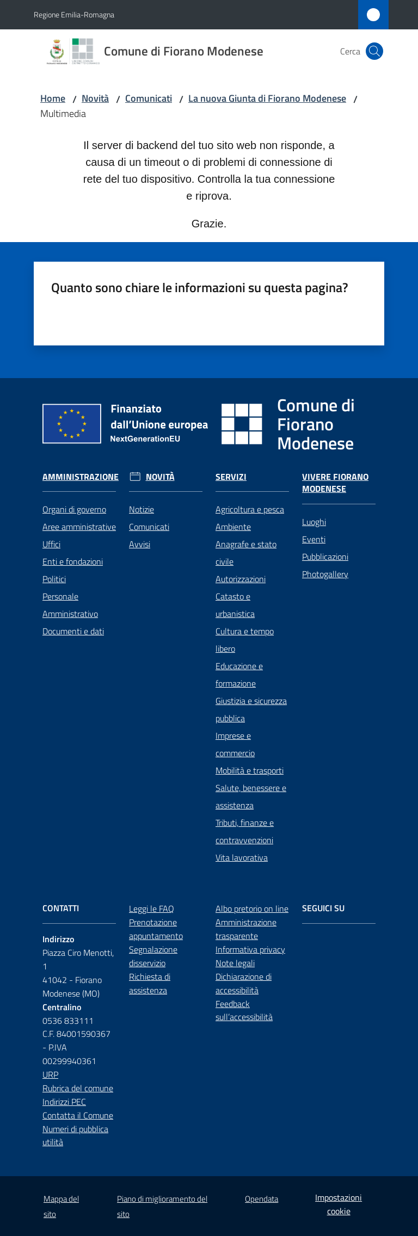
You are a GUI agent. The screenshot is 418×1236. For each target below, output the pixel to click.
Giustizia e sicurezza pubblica (251, 709)
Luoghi (314, 521)
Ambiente (233, 526)
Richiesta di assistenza (149, 983)
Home (52, 98)
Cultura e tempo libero (245, 640)
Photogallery (325, 573)
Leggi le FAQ (151, 908)
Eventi (313, 539)
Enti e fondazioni (72, 561)
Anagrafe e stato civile (246, 552)
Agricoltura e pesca (250, 509)
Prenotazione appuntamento (156, 929)
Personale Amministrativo (70, 605)
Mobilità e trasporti (250, 770)
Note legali (235, 962)
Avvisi (139, 544)
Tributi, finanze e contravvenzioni (245, 831)
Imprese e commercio (235, 744)
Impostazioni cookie (338, 1204)
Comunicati (148, 98)
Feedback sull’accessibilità (244, 1010)
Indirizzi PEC (64, 1101)
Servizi (231, 477)
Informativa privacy (250, 949)
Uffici (51, 544)
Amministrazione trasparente (246, 929)
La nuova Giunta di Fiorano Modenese (267, 98)
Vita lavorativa (242, 857)
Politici (54, 578)
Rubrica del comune (77, 1088)
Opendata (261, 1198)
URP (50, 1074)
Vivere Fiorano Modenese (335, 483)
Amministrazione (80, 477)
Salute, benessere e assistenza (251, 796)
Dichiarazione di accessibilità (244, 983)
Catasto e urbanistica (235, 605)
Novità (95, 98)
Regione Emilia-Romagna (74, 14)
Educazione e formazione (239, 674)
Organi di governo (74, 509)
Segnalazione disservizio (153, 956)
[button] (374, 51)
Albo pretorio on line (252, 908)
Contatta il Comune (77, 1115)
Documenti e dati (73, 631)
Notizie (141, 509)
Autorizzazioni (241, 578)
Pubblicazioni (325, 556)
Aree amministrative (79, 526)
